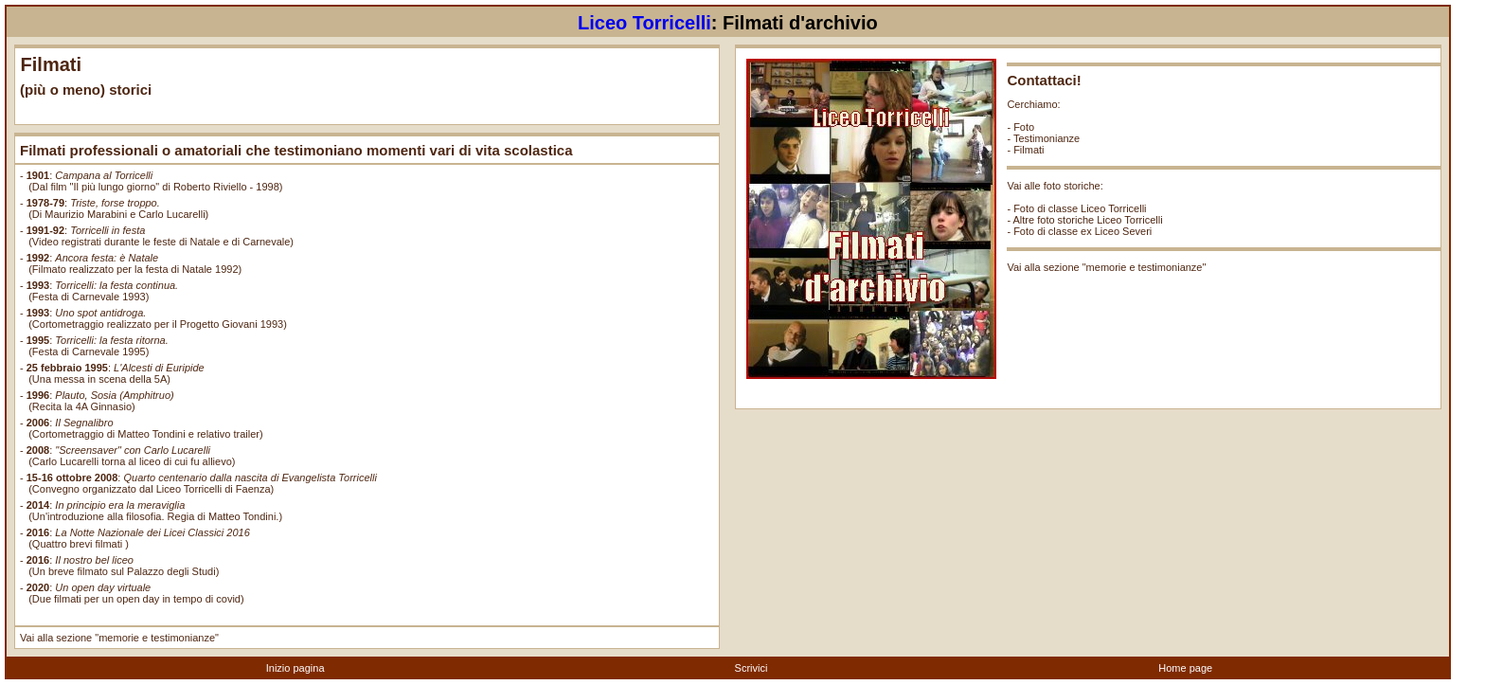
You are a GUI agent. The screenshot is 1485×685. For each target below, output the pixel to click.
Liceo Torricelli (644, 22)
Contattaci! (1044, 80)
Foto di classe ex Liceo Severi (1082, 231)
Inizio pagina (295, 668)
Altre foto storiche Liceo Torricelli (1088, 219)
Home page (1185, 668)
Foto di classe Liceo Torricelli (1079, 208)
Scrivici (751, 668)
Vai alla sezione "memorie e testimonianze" (119, 637)
